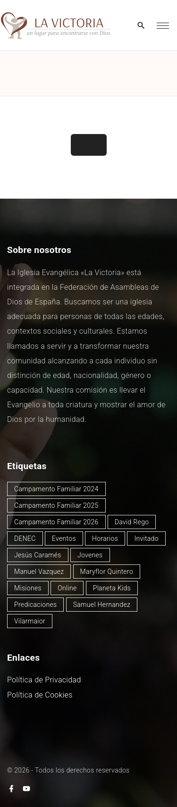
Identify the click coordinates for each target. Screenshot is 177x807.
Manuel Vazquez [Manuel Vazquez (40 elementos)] (39, 571)
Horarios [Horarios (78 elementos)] (105, 538)
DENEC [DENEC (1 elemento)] (25, 538)
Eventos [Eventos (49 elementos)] (64, 538)
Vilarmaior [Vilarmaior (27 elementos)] (29, 621)
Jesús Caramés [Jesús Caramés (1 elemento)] (37, 555)
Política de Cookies (40, 694)
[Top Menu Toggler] (162, 25)
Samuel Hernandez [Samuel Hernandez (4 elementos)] (101, 604)
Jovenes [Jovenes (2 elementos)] (90, 555)
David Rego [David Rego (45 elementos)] (132, 522)
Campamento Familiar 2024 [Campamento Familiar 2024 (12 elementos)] (56, 489)
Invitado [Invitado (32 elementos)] (146, 538)
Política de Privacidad (44, 679)
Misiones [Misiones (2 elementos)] (28, 588)
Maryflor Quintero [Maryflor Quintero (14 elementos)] (107, 571)
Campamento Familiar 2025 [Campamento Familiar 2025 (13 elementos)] (56, 505)
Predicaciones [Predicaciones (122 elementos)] (35, 604)
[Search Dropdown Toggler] (141, 26)
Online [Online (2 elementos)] (67, 588)
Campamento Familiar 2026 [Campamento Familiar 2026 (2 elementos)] (56, 522)
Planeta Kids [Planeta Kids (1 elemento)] (112, 588)
